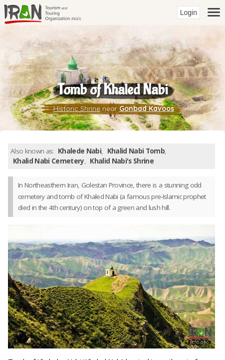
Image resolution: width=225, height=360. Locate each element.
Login (188, 12)
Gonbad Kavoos (146, 108)
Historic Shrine (76, 108)
